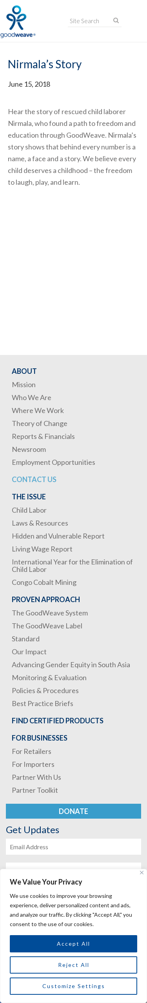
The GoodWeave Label (47, 625)
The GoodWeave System (50, 612)
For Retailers (31, 751)
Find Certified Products (57, 720)
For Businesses (39, 738)
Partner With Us (36, 777)
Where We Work (38, 410)
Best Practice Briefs (42, 703)
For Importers (33, 764)
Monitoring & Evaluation (49, 677)
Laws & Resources (40, 523)
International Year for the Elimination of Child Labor (72, 565)
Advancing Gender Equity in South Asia (71, 664)
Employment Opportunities (53, 462)
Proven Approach (46, 599)
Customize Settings (73, 986)
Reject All (73, 964)
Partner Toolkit (35, 790)
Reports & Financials (43, 436)
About (24, 371)
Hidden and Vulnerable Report (58, 536)
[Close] (141, 872)
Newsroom (29, 449)
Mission (24, 384)
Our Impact (29, 651)
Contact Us (34, 479)
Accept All (73, 943)
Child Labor (29, 510)
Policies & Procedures (45, 690)
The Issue (29, 496)
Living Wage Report (42, 548)
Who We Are (31, 397)
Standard (26, 638)
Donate (73, 811)
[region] (73, 936)
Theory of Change (39, 423)
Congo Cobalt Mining (44, 582)
